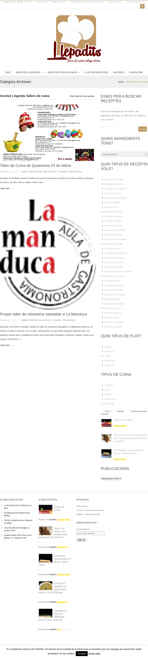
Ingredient (109, 351)
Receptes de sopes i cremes (118, 271)
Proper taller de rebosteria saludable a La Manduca (43, 314)
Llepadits (63, 171)
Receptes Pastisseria (114, 322)
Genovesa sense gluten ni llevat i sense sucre (129, 452)
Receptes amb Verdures (116, 198)
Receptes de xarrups (114, 276)
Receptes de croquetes (115, 239)
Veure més (94, 653)
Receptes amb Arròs (114, 184)
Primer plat (110, 360)
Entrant (108, 347)
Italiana (108, 394)
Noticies (46, 320)
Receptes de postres (114, 262)
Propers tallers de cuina (87, 2)
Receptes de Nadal (113, 244)
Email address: (83, 529)
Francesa (109, 385)
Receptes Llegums (113, 313)
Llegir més (5, 188)
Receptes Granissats (114, 304)
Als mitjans (115, 2)
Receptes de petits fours (116, 253)
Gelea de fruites (123, 419)
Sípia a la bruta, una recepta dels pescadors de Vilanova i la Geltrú (131, 438)
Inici (29, 2)
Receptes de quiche (114, 267)
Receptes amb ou (113, 193)
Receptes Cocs (112, 207)
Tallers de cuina (49, 171)
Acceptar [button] (82, 653)
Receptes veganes (113, 327)
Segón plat (109, 365)
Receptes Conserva (114, 216)
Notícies (42, 2)
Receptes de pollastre (115, 258)
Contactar (134, 2)
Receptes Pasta (112, 317)
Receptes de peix (112, 248)
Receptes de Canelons (115, 230)
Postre (108, 356)
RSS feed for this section (82, 96)
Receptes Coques (113, 221)
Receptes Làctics (112, 308)
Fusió (107, 390)
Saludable (109, 403)
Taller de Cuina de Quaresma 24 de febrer (35, 165)
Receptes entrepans (114, 285)
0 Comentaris (76, 171)
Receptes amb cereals (115, 188)
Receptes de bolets (113, 225)
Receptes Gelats (112, 299)
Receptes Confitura (113, 211)
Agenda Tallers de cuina (32, 171)
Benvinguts (59, 2)
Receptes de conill (113, 235)
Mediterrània (110, 399)
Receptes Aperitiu (113, 202)
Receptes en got (112, 281)
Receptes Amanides (114, 179)
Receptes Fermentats (114, 294)
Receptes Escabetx (113, 290)
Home (121, 82)
